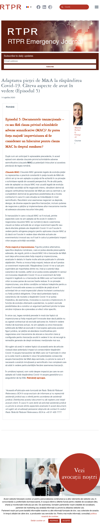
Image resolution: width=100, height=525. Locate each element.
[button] (29, 7)
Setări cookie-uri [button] (38, 521)
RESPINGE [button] (54, 521)
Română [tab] (10, 107)
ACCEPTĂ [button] (66, 521)
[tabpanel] (36, 265)
